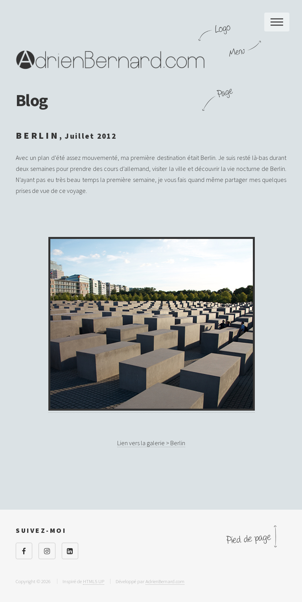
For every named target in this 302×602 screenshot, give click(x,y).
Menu (276, 22)
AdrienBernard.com (164, 581)
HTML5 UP (93, 581)
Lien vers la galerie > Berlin (151, 443)
